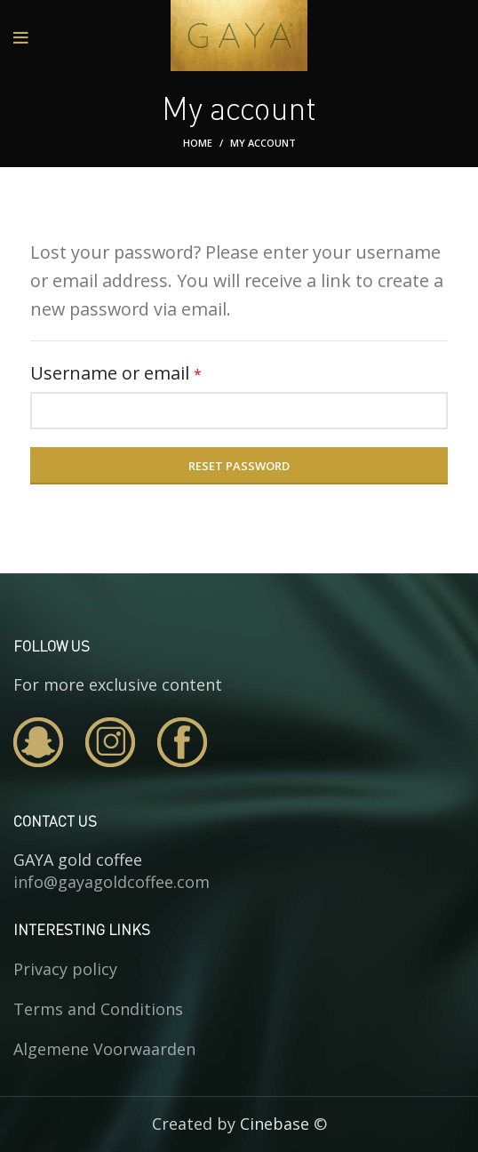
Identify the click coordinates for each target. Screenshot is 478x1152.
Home (197, 142)
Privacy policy (65, 969)
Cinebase (274, 1123)
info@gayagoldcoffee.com (111, 881)
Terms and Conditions (98, 1009)
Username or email (152, 372)
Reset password (239, 466)
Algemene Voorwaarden (104, 1049)
